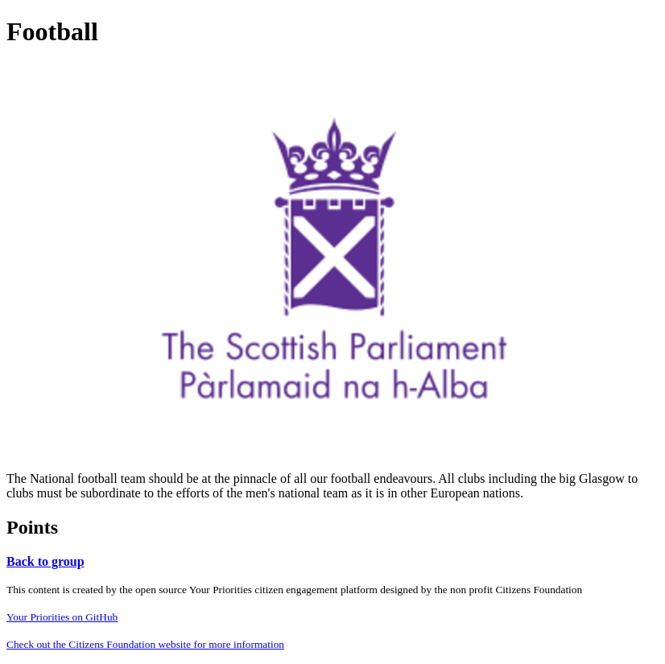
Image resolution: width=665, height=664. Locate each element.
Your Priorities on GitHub (62, 617)
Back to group (45, 561)
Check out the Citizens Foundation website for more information (145, 644)
